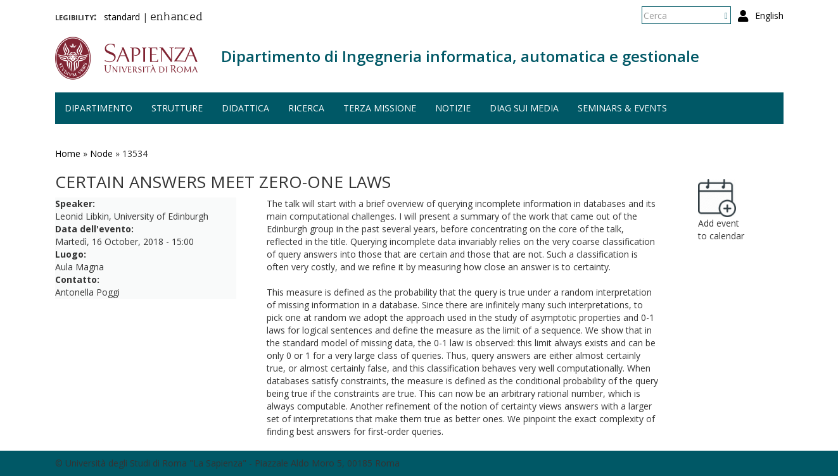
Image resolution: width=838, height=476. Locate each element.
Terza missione (379, 108)
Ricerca (306, 108)
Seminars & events (622, 108)
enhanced (176, 17)
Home (67, 153)
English (769, 15)
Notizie (453, 108)
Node (101, 153)
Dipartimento (98, 108)
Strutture (177, 108)
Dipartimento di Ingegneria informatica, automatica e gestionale (460, 56)
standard (122, 17)
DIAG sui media (524, 108)
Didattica (245, 108)
